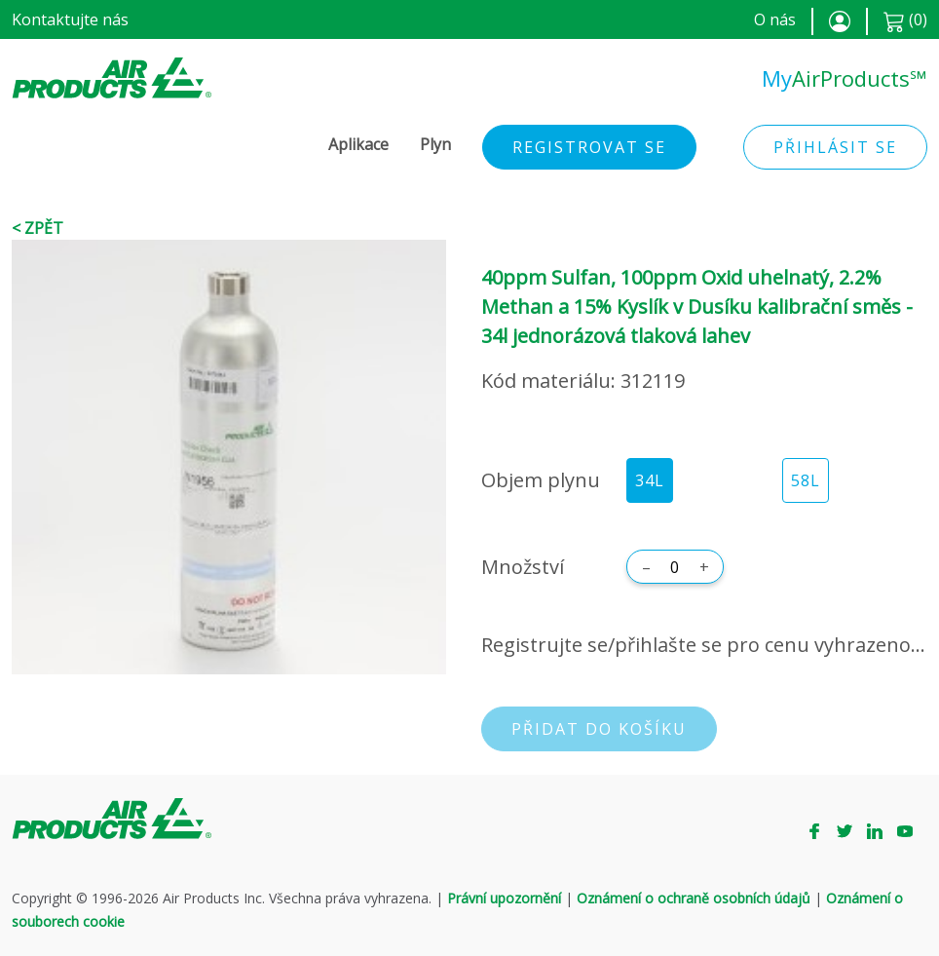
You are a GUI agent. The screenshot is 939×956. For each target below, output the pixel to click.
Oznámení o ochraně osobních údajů (693, 898)
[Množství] (675, 567)
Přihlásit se (835, 147)
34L (649, 480)
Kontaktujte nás (70, 19)
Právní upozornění (504, 898)
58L (805, 480)
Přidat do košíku (599, 729)
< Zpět (37, 228)
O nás (775, 19)
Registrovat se (589, 147)
